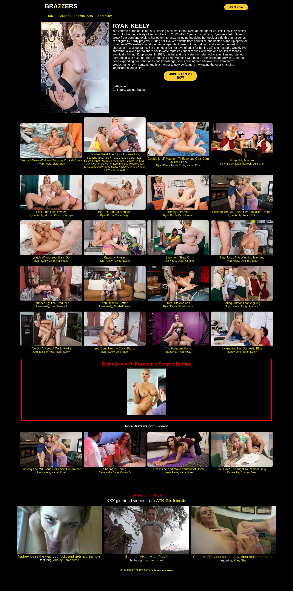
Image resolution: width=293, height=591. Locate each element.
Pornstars (83, 16)
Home (51, 16)
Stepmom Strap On (178, 257)
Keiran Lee (111, 163)
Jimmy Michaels (58, 260)
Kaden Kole (194, 165)
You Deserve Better (115, 303)
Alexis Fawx (171, 472)
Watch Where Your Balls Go (51, 257)
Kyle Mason (118, 160)
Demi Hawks (185, 215)
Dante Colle (178, 165)
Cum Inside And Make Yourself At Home (178, 469)
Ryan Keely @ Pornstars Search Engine (146, 364)
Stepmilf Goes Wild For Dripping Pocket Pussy (51, 160)
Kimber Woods (101, 160)
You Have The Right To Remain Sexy (241, 469)
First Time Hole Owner (51, 212)
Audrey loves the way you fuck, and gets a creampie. (59, 556)
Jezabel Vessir (122, 306)
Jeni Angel (122, 351)
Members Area (163, 570)
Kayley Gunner (127, 166)
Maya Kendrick (94, 163)
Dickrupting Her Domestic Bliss (242, 348)
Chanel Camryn (63, 215)
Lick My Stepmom (178, 212)
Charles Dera (127, 157)
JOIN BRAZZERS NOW (180, 76)
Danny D (125, 472)
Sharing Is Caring (114, 469)
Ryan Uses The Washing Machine (241, 257)
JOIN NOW (236, 7)
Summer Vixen (153, 560)
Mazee (48, 215)
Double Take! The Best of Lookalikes (114, 154)
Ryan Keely (44, 163)
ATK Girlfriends (171, 501)
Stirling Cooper (249, 260)
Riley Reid (111, 157)
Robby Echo (234, 351)
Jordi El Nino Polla (44, 351)
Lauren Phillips (135, 160)
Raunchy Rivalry (115, 257)
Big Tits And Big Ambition (114, 212)
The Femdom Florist (178, 348)
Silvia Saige (122, 215)
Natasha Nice (95, 157)
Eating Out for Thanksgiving (241, 303)
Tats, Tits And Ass (178, 303)
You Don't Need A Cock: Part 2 (51, 348)
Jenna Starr (118, 169)
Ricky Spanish (249, 306)
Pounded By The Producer (51, 303)
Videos (65, 16)
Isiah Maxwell (243, 163)
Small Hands (186, 306)
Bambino (170, 351)
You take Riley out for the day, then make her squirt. (233, 557)
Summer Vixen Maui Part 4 (146, 557)
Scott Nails (110, 166)
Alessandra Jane (109, 472)
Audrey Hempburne (66, 560)
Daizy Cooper (186, 260)
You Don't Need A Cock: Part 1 (114, 348)
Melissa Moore (128, 163)
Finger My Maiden (242, 160)
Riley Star (240, 560)
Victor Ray (59, 163)
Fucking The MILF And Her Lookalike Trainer (242, 212)
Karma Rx (233, 472)
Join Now (104, 16)
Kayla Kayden (122, 260)
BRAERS (61, 6)
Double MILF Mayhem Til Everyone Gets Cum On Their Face (178, 160)
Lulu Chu (258, 163)
